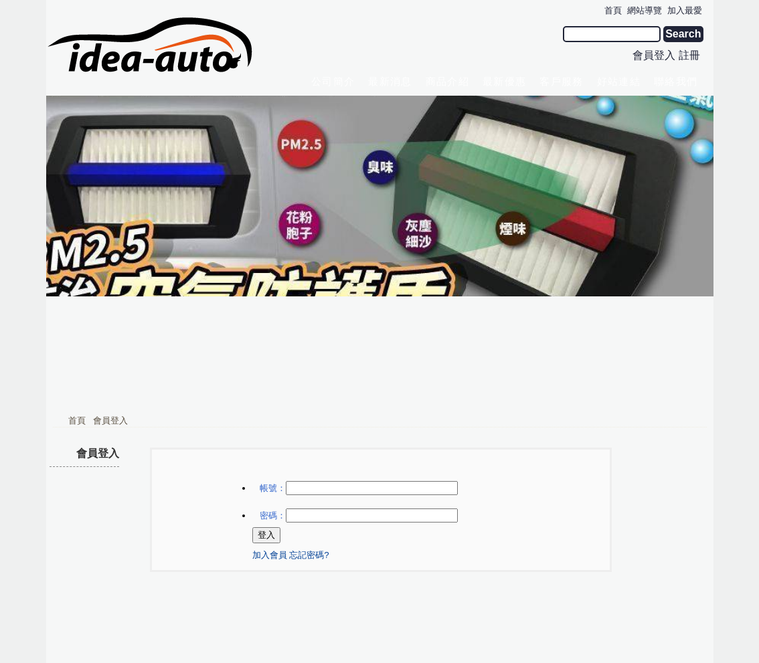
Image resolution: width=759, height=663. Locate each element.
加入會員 (269, 448)
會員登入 (653, 55)
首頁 (77, 313)
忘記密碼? (309, 448)
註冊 (689, 55)
